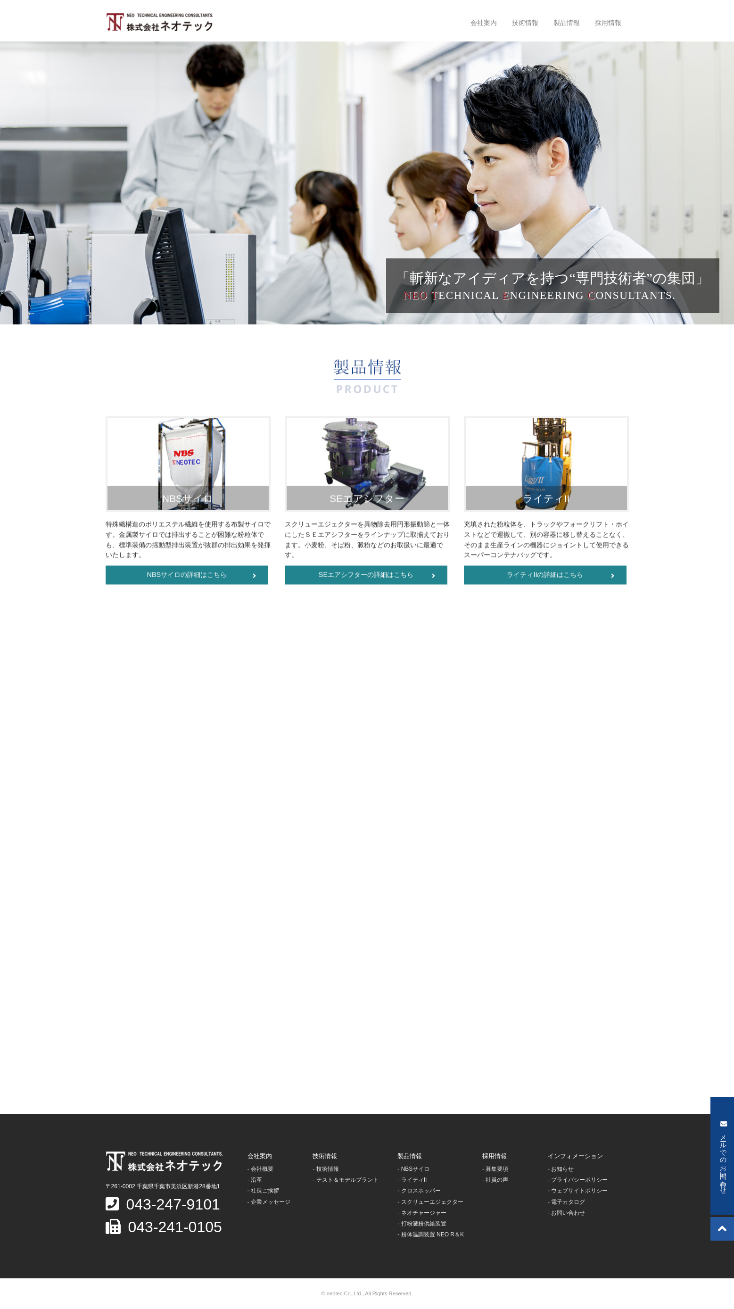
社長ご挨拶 (265, 1190)
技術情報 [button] (525, 22)
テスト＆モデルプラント (347, 1179)
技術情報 (327, 1169)
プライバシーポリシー (579, 1179)
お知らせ (562, 1169)
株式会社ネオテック (159, 22)
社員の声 (497, 1179)
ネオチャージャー (423, 1213)
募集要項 (497, 1169)
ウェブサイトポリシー (579, 1190)
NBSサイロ (415, 1169)
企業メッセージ (270, 1202)
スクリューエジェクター (432, 1202)
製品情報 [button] (566, 22)
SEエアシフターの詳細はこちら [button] (377, 576)
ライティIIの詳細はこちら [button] (560, 576)
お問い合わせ (568, 1213)
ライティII (414, 1179)
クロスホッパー (421, 1190)
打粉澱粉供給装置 (423, 1223)
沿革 (256, 1179)
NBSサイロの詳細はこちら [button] (201, 576)
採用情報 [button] (608, 22)
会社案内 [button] (483, 22)
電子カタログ (568, 1202)
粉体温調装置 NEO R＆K (432, 1234)
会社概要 (262, 1169)
